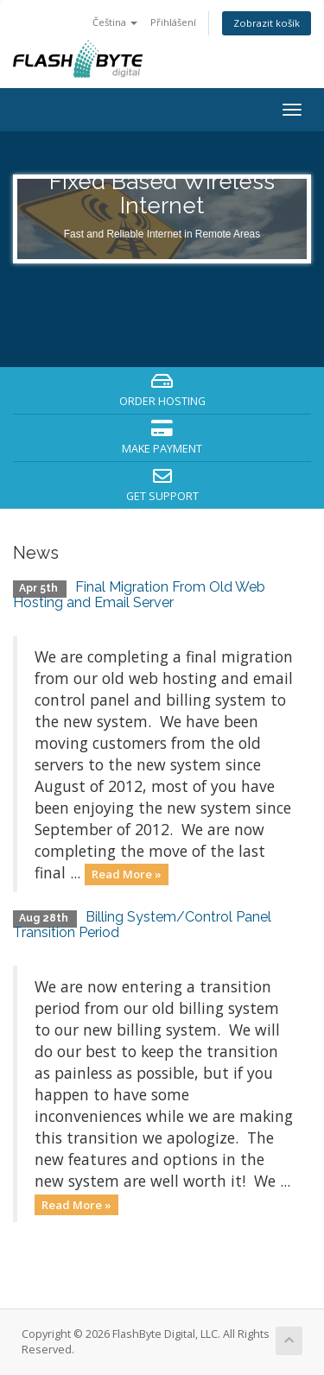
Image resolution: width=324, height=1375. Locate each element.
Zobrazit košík (266, 22)
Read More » (127, 874)
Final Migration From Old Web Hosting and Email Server (139, 595)
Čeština (114, 22)
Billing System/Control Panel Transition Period (142, 925)
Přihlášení (173, 22)
